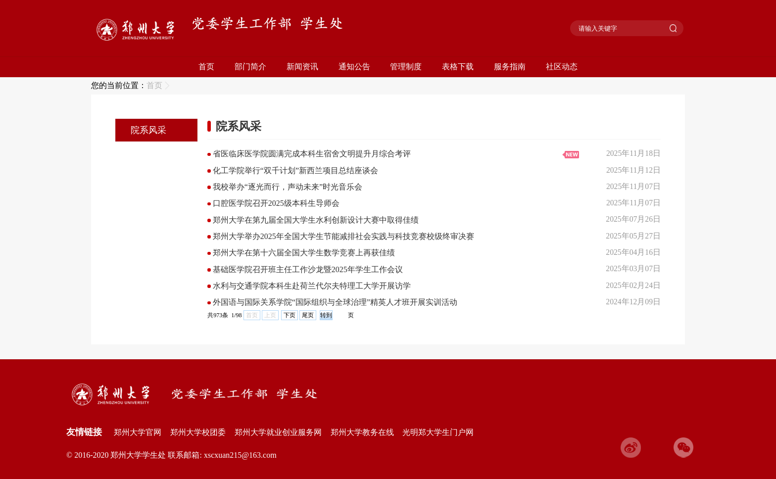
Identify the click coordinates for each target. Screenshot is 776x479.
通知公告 (354, 66)
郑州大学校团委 (198, 432)
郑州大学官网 (137, 432)
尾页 (308, 315)
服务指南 (510, 66)
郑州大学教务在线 (362, 432)
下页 (289, 315)
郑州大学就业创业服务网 (278, 432)
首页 (206, 66)
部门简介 (250, 66)
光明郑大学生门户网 (438, 432)
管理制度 (406, 66)
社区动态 (562, 66)
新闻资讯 (302, 66)
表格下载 (458, 66)
